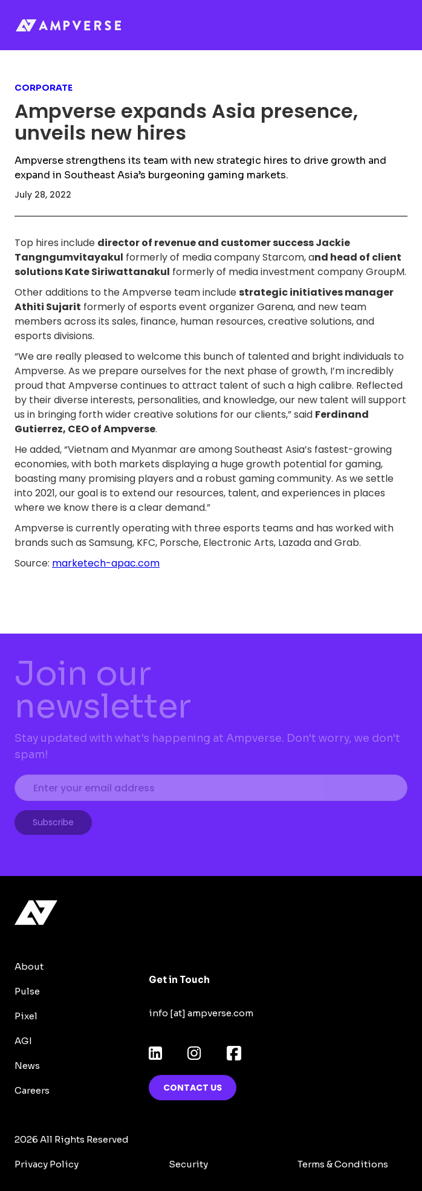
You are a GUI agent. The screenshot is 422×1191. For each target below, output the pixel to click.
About (29, 966)
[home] (83, 25)
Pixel (26, 1016)
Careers (32, 1090)
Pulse (27, 991)
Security (188, 1164)
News (27, 1065)
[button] (401, 25)
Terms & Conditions (342, 1164)
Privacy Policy (47, 1164)
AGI (23, 1041)
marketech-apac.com (106, 563)
